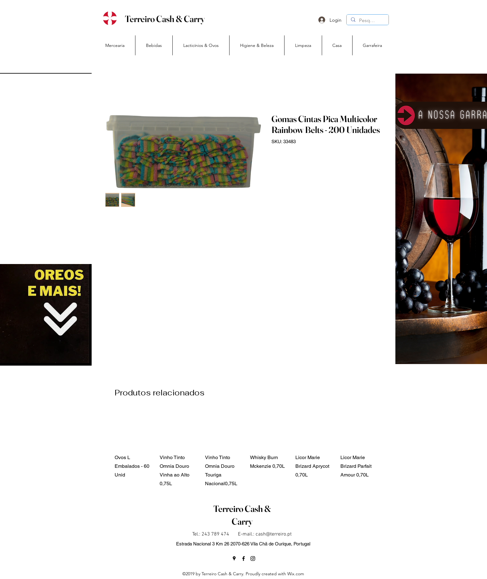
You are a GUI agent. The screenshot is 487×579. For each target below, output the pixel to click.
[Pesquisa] (367, 20)
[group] (247, 448)
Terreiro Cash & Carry (165, 18)
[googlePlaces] (234, 558)
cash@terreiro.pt (274, 534)
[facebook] (243, 558)
